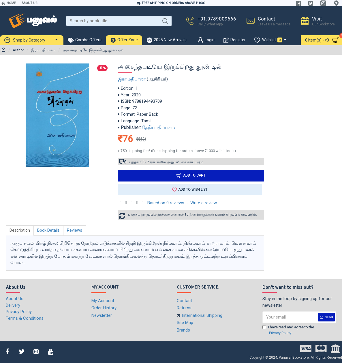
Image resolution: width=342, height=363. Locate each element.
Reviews (74, 230)
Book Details (48, 230)
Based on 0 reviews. (166, 202)
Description (20, 230)
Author (18, 50)
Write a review (203, 202)
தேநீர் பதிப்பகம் (158, 127)
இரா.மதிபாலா (43, 50)
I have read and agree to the (288, 330)
